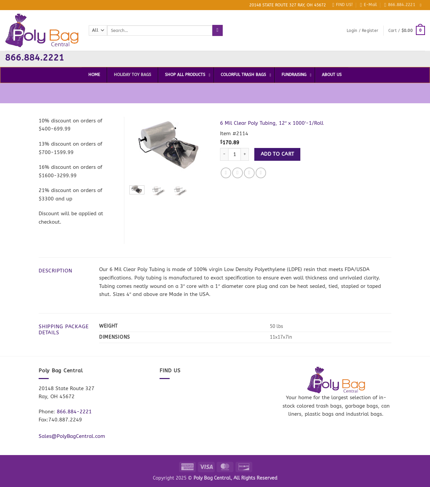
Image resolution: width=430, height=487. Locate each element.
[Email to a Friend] (249, 172)
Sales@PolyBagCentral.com (72, 436)
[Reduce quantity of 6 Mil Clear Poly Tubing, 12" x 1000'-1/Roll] (224, 154)
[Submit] (217, 30)
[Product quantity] (234, 154)
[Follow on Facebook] (422, 5)
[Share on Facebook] (226, 172)
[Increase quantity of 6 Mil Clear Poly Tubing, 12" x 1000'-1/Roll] (245, 154)
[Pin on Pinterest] (261, 172)
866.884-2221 (74, 412)
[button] (362, 31)
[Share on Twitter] (237, 172)
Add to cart (277, 154)
